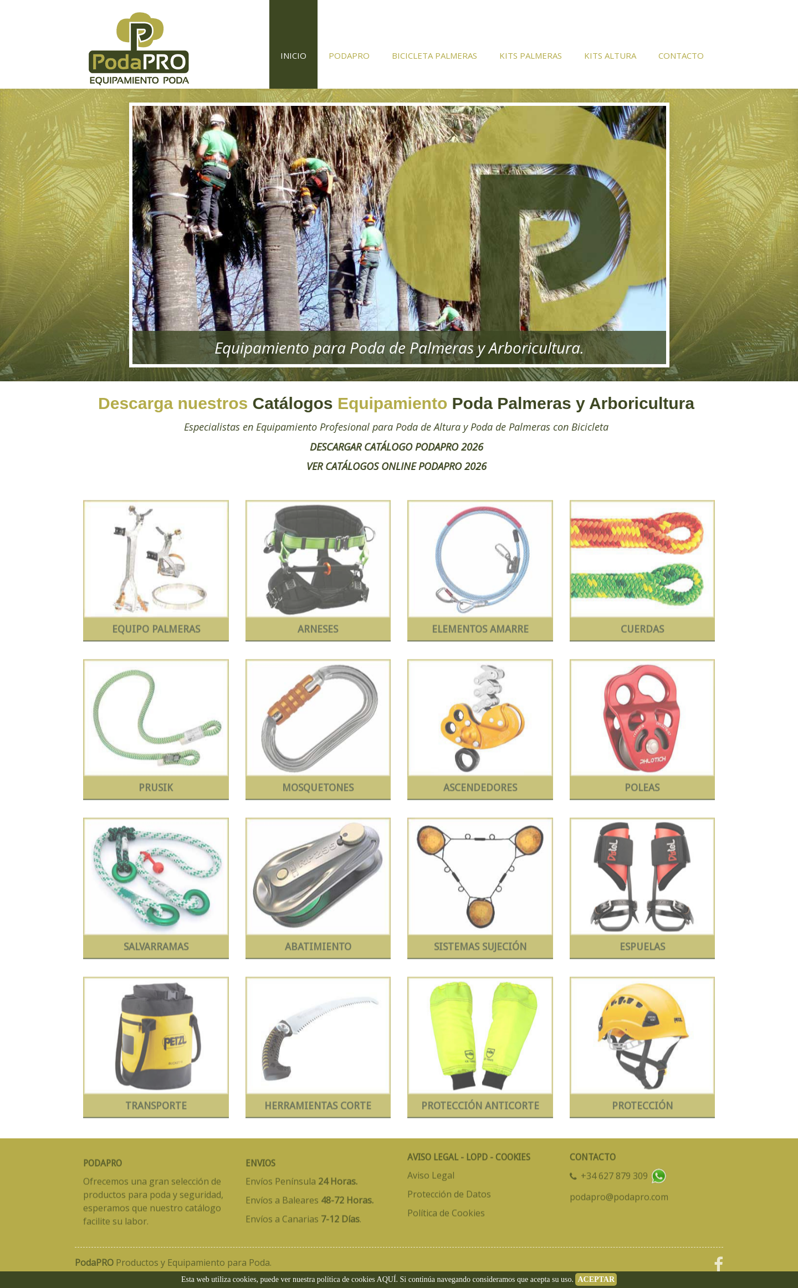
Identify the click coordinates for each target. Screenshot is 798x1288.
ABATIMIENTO (318, 949)
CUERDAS (642, 632)
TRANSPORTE (156, 1109)
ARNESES (318, 632)
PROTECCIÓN (642, 1109)
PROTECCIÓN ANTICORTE (480, 1109)
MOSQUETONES (318, 790)
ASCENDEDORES (480, 790)
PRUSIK (156, 790)
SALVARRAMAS (156, 949)
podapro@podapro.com (619, 1194)
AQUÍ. (387, 1279)
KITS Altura (610, 55)
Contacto (681, 55)
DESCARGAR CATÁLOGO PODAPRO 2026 (361, 446)
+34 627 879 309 (615, 1173)
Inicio (293, 55)
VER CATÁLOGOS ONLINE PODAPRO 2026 (361, 466)
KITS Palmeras (530, 55)
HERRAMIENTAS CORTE (317, 1109)
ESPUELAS (642, 949)
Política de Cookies (446, 1210)
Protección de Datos (449, 1191)
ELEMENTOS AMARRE (480, 632)
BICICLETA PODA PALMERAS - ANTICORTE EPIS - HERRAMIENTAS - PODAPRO (138, 44)
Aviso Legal (430, 1172)
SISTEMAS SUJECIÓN (480, 949)
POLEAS (642, 790)
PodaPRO (349, 55)
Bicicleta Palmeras (434, 55)
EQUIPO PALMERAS (156, 632)
